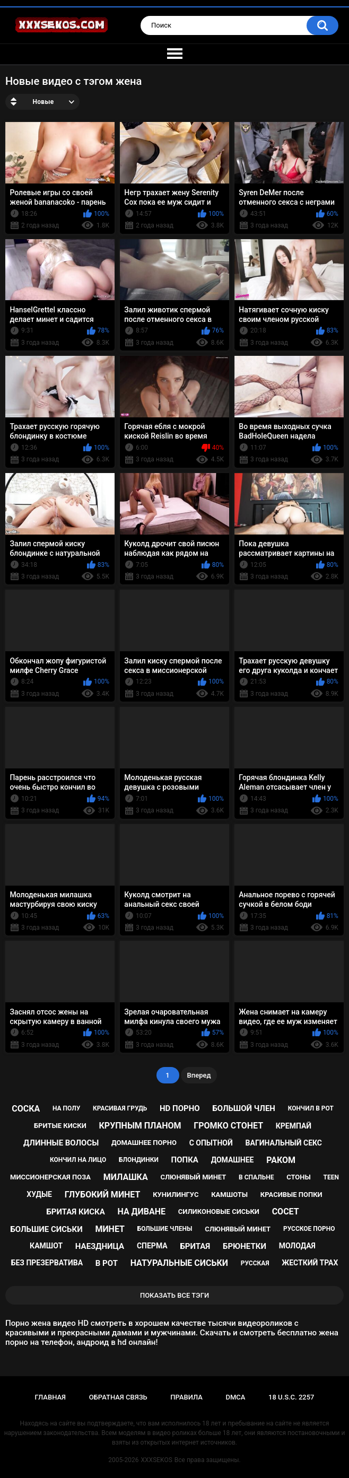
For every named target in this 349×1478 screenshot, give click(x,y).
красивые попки (291, 1195)
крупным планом (140, 1126)
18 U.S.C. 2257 (291, 1397)
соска (26, 1109)
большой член (243, 1108)
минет (110, 1229)
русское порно (309, 1228)
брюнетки (244, 1246)
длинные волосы (61, 1143)
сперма (152, 1245)
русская (255, 1263)
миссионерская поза (50, 1177)
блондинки (139, 1160)
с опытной (211, 1143)
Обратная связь (118, 1397)
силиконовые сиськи (218, 1211)
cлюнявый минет (238, 1229)
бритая (195, 1246)
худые (39, 1194)
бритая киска (75, 1212)
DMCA (235, 1397)
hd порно (180, 1108)
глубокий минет (103, 1195)
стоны (298, 1177)
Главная (50, 1397)
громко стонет (228, 1126)
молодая (297, 1245)
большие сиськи (46, 1229)
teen (331, 1177)
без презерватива (47, 1262)
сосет (285, 1211)
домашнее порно (144, 1143)
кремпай (293, 1126)
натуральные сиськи (179, 1263)
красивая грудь (120, 1108)
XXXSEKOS (156, 1460)
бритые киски (60, 1126)
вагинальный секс (284, 1143)
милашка (125, 1177)
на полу (66, 1108)
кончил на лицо (78, 1160)
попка (184, 1160)
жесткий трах (310, 1262)
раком (280, 1160)
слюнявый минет (193, 1177)
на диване (141, 1211)
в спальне (256, 1177)
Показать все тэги (174, 1295)
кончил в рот (311, 1108)
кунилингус (175, 1195)
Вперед (199, 1075)
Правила (186, 1397)
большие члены (165, 1228)
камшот (46, 1245)
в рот (106, 1263)
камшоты (229, 1195)
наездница (99, 1246)
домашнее (232, 1160)
